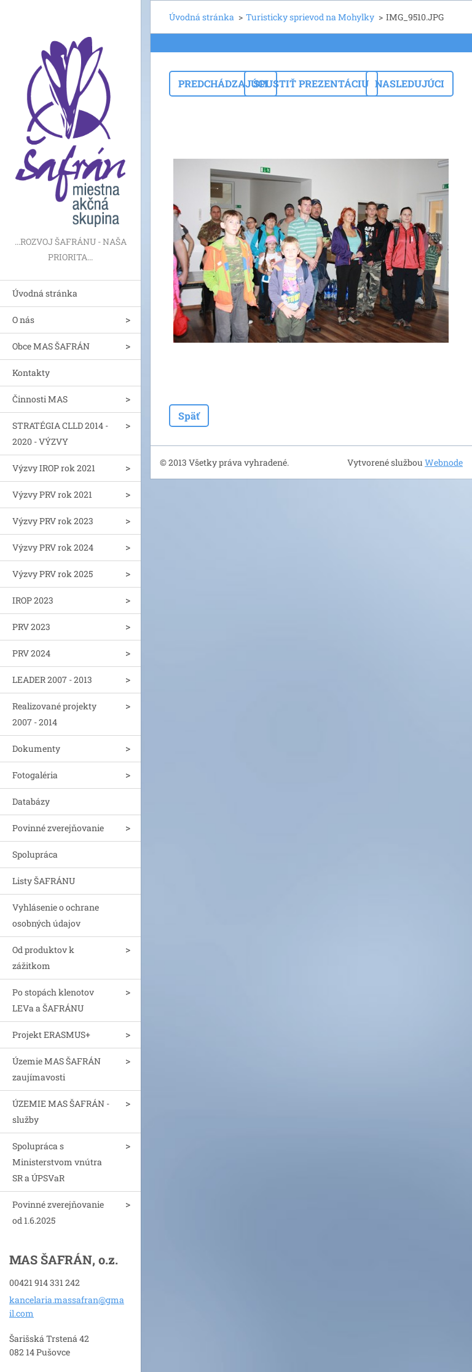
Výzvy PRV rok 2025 (52, 574)
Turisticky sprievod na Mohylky (310, 17)
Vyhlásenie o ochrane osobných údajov (55, 915)
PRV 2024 (31, 653)
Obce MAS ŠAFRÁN (51, 346)
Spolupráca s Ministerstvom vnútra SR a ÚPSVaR (57, 1162)
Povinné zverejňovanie (58, 828)
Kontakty (31, 372)
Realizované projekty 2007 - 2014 (54, 714)
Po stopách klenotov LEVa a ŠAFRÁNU (53, 1000)
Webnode (444, 462)
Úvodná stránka (44, 293)
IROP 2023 (32, 600)
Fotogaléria (35, 775)
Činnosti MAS (40, 399)
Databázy (31, 801)
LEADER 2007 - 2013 (52, 679)
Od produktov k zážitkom (43, 957)
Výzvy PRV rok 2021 (52, 494)
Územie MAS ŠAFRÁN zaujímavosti (56, 1069)
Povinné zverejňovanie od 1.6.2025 (58, 1212)
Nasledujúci (409, 83)
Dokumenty (36, 748)
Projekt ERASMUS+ (51, 1034)
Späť (189, 415)
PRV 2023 (31, 626)
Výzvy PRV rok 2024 (52, 547)
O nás (23, 319)
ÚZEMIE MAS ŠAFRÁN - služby (60, 1111)
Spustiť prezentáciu (311, 83)
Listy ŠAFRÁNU (43, 881)
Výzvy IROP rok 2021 (53, 468)
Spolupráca (35, 854)
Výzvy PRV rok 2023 (52, 521)
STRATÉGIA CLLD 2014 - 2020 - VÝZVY (60, 433)
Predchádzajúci (223, 83)
